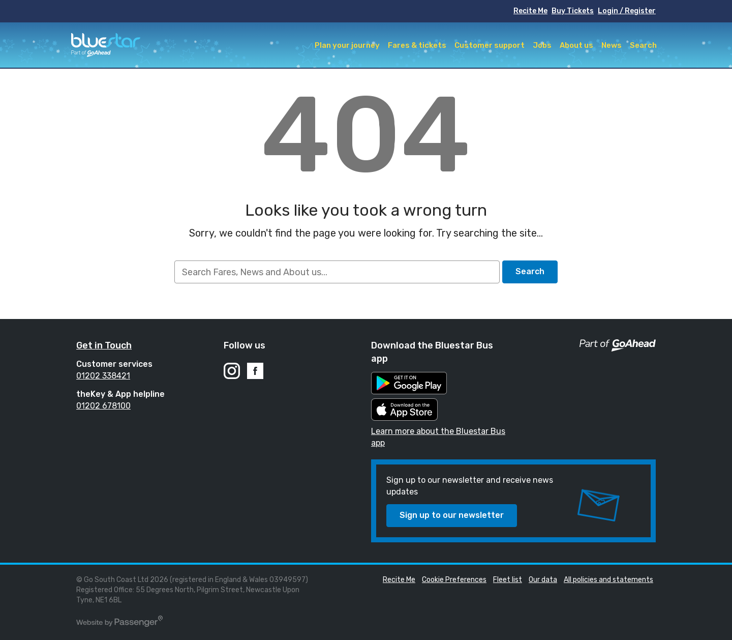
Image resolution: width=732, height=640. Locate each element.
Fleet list (507, 579)
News (611, 45)
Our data (543, 579)
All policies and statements (608, 579)
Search (643, 45)
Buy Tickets (573, 11)
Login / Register (627, 11)
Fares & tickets (417, 45)
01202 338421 (103, 376)
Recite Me (530, 11)
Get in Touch (104, 345)
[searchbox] (336, 271)
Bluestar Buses (105, 45)
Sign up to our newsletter (452, 515)
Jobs (542, 45)
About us (576, 45)
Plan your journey (347, 45)
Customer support (489, 45)
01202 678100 (103, 406)
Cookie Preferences (454, 579)
